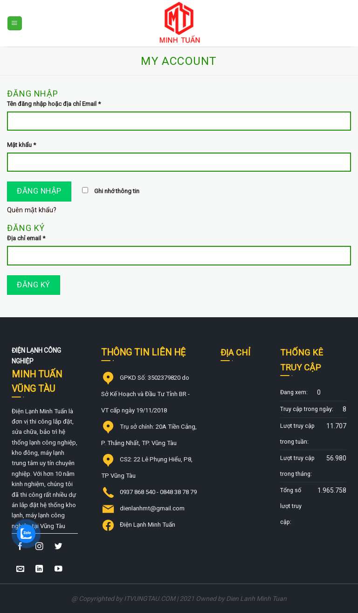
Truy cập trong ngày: (306, 408)
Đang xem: (294, 392)
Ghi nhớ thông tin (110, 191)
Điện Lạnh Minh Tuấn (147, 524)
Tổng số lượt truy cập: (291, 506)
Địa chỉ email (26, 238)
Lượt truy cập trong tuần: (297, 433)
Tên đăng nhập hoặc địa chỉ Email (54, 103)
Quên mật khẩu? (31, 210)
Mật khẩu (21, 144)
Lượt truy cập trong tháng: (297, 465)
